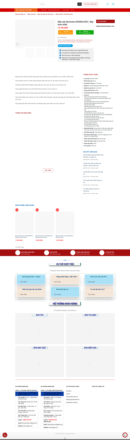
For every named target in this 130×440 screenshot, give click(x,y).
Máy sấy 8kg (66, 40)
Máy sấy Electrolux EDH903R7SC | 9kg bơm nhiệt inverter (44, 236)
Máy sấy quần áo (20, 14)
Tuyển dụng (66, 10)
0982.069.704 (53, 420)
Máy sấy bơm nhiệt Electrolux (64, 14)
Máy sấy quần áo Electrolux (45, 14)
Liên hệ (68, 394)
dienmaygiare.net (27, 426)
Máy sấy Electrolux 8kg (63, 41)
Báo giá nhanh (101, 21)
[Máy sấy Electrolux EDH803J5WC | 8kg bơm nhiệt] (65, 223)
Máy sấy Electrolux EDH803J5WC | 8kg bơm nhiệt (64, 236)
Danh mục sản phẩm (23, 10)
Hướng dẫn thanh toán (72, 396)
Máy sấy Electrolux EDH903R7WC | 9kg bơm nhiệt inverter (24, 236)
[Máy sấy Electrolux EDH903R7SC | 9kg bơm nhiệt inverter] (44, 223)
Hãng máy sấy (31, 14)
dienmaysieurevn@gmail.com (105, 26)
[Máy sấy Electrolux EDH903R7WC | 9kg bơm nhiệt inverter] (24, 223)
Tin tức (72, 10)
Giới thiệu (43, 10)
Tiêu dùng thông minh (90, 4)
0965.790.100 (27, 420)
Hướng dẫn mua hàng (71, 402)
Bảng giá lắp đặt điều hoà (72, 399)
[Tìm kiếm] (80, 4)
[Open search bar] (65, 438)
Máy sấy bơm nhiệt (73, 40)
